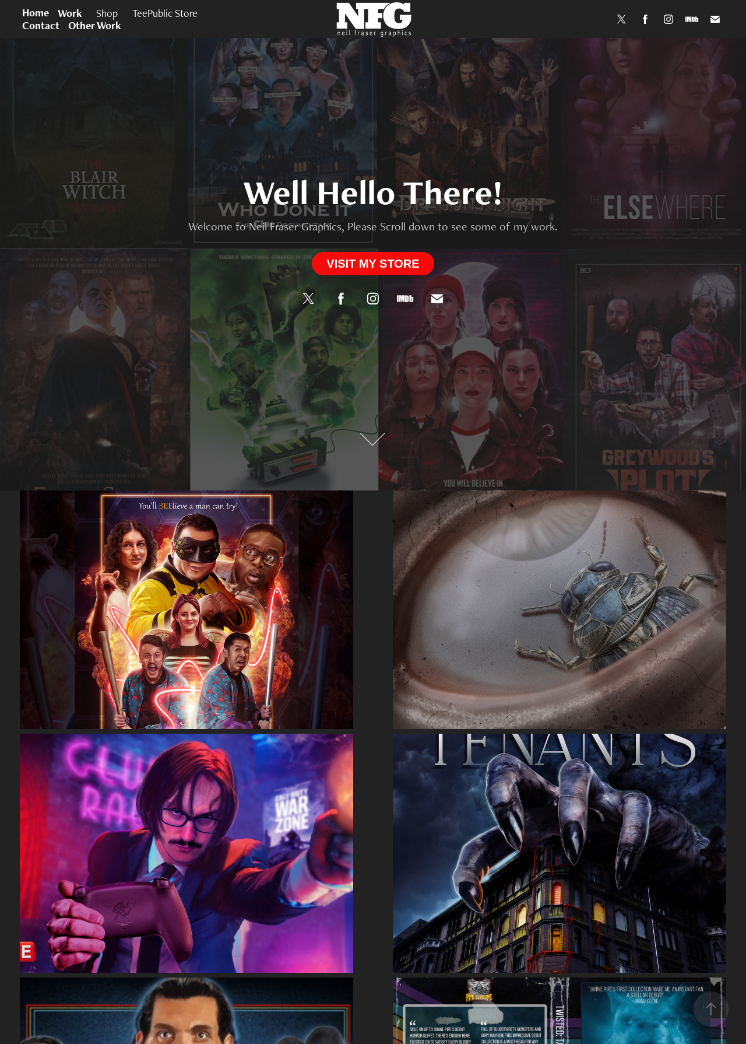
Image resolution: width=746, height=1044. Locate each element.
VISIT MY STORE (372, 263)
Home (35, 12)
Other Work (94, 25)
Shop (107, 13)
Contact (40, 25)
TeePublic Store (165, 13)
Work (70, 13)
